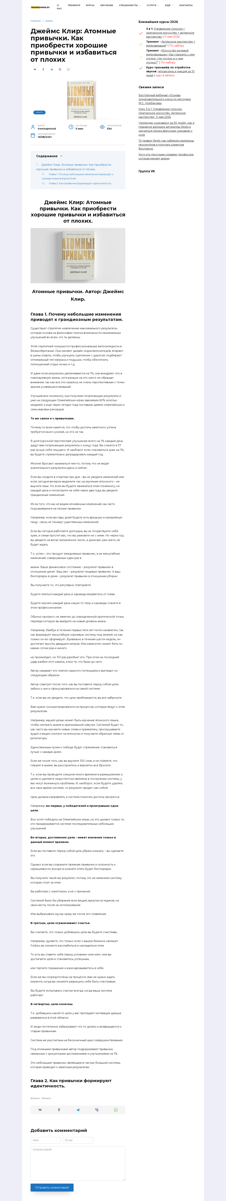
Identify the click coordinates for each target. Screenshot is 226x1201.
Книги (39, 112)
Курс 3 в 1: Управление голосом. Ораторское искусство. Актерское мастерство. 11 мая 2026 (162, 113)
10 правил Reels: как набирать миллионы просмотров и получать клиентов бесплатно (166, 144)
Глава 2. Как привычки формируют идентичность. (80, 183)
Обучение (106, 5)
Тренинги (74, 5)
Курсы (90, 5)
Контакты (186, 5)
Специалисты (128, 5)
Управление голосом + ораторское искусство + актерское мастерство (170, 32)
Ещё (167, 5)
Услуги (151, 5)
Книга (36, 1098)
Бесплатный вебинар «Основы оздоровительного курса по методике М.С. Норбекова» (165, 99)
